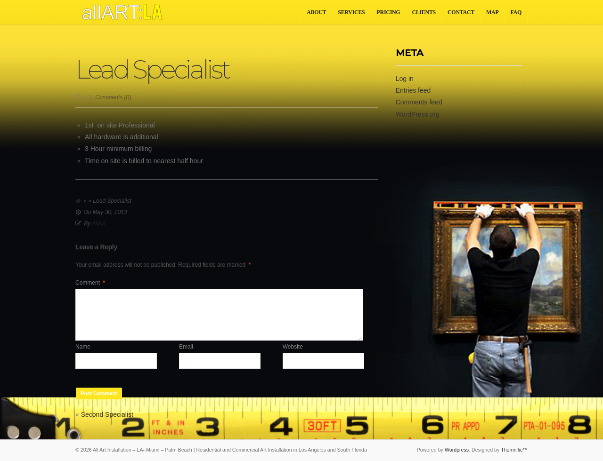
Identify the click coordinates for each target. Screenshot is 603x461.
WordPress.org (418, 114)
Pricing (388, 12)
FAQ (516, 12)
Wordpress (457, 450)
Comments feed (419, 102)
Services (351, 12)
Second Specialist (107, 414)
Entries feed (413, 90)
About (316, 12)
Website (293, 346)
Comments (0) (113, 97)
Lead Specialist (152, 69)
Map (492, 12)
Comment (90, 282)
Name (82, 346)
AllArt (99, 223)
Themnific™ (514, 450)
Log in (405, 78)
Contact (461, 12)
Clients (424, 12)
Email (186, 346)
